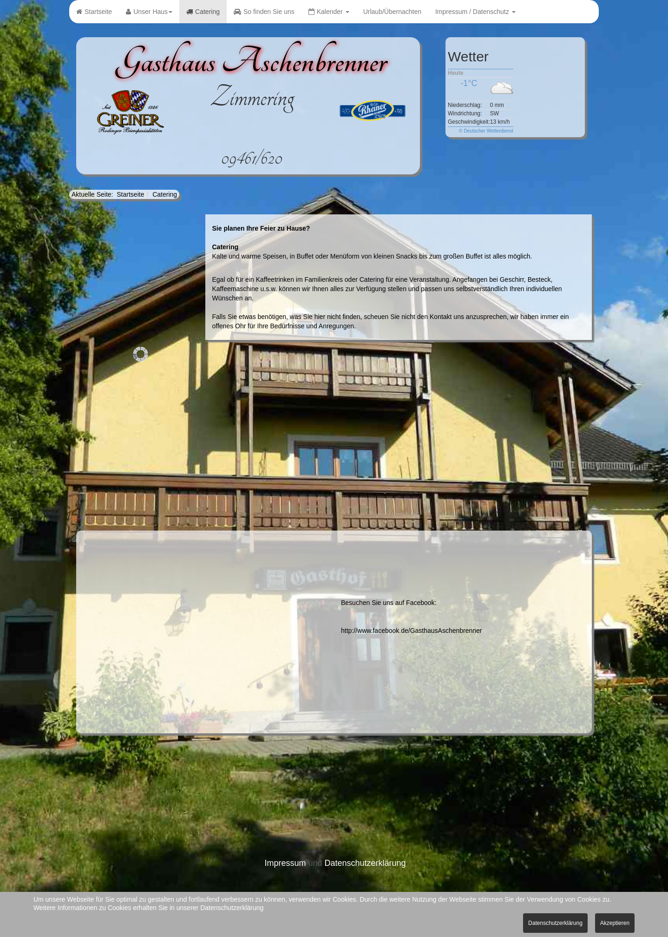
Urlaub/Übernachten (392, 11)
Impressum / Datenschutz (475, 11)
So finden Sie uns (264, 11)
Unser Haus (149, 11)
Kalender (328, 11)
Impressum (285, 863)
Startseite (94, 11)
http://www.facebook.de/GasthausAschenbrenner (411, 630)
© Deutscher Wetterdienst (486, 130)
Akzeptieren (614, 923)
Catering (203, 11)
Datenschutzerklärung (365, 863)
